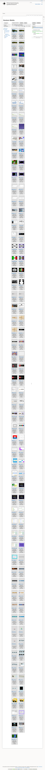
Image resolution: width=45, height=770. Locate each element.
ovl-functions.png (22, 512)
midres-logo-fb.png (22, 392)
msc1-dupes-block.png (23, 452)
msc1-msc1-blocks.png (23, 464)
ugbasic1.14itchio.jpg (23, 727)
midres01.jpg (14, 416)
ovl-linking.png (14, 524)
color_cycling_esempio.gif (24, 141)
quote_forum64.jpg (22, 608)
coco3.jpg (14, 141)
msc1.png (14, 488)
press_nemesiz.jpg (22, 572)
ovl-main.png (14, 548)
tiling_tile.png (21, 691)
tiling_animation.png (23, 643)
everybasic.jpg (14, 225)
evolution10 (7, 31)
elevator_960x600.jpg (23, 213)
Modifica (38, 22)
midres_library (7, 35)
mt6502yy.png (21, 500)
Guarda (34, 22)
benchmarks (7, 30)
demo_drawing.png (15, 177)
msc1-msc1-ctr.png (15, 476)
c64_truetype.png (22, 129)
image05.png (14, 249)
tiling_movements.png (16, 691)
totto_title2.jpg (21, 703)
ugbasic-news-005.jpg (16, 727)
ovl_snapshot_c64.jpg (23, 548)
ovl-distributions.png (16, 512)
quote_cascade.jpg (15, 596)
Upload (21, 22)
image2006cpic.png (22, 273)
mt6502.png (21, 488)
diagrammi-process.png (23, 201)
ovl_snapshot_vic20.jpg (16, 560)
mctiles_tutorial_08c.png (23, 380)
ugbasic (7, 34)
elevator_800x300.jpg (16, 213)
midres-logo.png (15, 404)
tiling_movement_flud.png (17, 679)
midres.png (21, 404)
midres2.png (14, 428)
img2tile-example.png (16, 285)
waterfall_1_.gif (15, 739)
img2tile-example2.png (23, 285)
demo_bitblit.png (22, 165)
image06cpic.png (22, 261)
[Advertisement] (22, 9)
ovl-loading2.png (22, 536)
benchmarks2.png (22, 81)
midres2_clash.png (22, 428)
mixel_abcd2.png (15, 452)
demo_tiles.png (22, 177)
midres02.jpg (21, 416)
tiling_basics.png (22, 667)
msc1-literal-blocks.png (16, 464)
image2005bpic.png (15, 273)
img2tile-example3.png (16, 297)
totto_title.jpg (14, 703)
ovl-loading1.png (15, 536)
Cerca (42, 2)
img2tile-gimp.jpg (15, 309)
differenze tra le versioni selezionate (38, 37)
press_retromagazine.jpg (16, 584)
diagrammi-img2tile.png (16, 201)
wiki (5, 37)
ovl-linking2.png (22, 524)
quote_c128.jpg (22, 584)
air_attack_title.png (15, 34)
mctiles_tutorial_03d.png (16, 368)
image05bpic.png (22, 249)
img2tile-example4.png (23, 297)
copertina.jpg (14, 153)
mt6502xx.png (14, 500)
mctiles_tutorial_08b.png (16, 380)
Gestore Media (37, 4)
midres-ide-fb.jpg (15, 392)
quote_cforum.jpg (22, 596)
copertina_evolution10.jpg (24, 153)
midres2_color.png (15, 440)
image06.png (14, 261)
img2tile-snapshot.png (23, 309)
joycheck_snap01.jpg (23, 333)
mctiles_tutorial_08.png (23, 368)
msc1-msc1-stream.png (23, 476)
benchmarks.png (15, 81)
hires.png (21, 225)
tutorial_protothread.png (16, 715)
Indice (42, 4)
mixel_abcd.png (22, 440)
